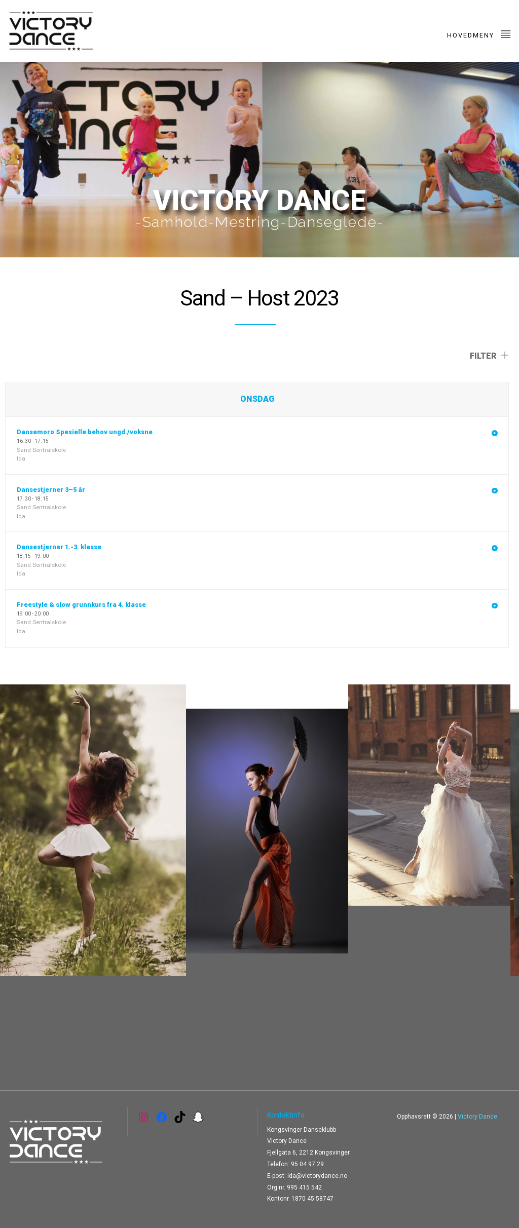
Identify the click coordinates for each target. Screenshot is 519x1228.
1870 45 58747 (312, 1198)
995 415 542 (304, 1187)
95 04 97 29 (307, 1164)
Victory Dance (477, 1116)
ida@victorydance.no (317, 1175)
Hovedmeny (479, 33)
